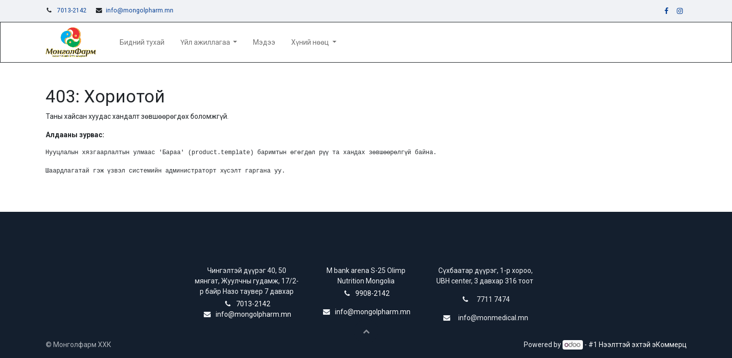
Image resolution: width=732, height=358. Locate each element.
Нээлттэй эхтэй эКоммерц (643, 345)
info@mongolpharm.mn (139, 10)
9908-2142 (372, 293)
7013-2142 (71, 10)
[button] (366, 331)
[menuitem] (142, 42)
